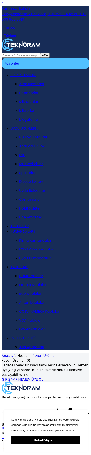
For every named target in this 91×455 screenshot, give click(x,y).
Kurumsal (10, 8)
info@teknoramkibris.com (24, 13)
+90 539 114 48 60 (62, 13)
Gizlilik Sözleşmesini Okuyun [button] (57, 430)
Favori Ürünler (44, 355)
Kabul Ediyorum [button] (45, 440)
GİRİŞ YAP (9, 379)
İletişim (24, 8)
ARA (45, 55)
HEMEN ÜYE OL (30, 379)
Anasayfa (9, 355)
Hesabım (24, 355)
